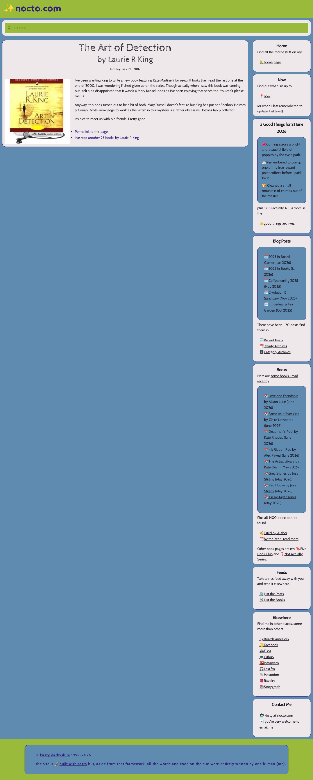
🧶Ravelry (267, 681)
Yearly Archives (275, 346)
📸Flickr (265, 651)
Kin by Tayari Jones (282, 497)
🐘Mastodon (269, 675)
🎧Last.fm (267, 669)
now (267, 96)
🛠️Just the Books (272, 600)
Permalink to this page (91, 131)
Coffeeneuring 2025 (283, 280)
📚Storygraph (269, 687)
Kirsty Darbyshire (55, 755)
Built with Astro (73, 764)
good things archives (279, 223)
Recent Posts (273, 340)
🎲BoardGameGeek (274, 639)
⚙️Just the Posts (271, 594)
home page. (272, 62)
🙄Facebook (268, 645)
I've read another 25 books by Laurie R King (107, 138)
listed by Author (275, 533)
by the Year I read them (281, 539)
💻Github (266, 657)
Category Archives (277, 352)
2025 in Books (279, 268)
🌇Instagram (269, 663)
